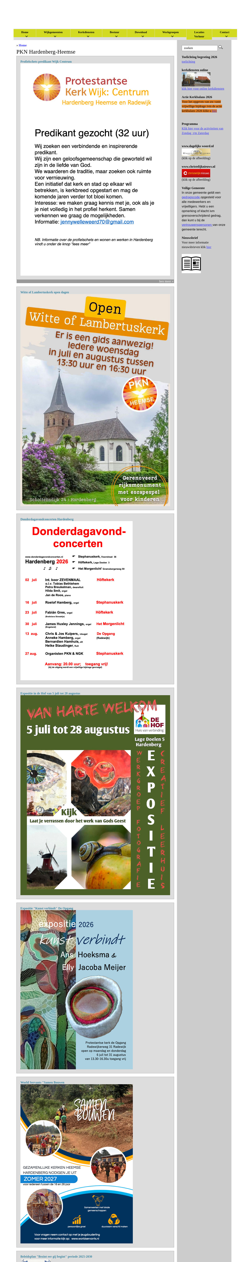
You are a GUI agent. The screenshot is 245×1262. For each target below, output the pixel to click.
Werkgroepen (170, 32)
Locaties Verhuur (199, 34)
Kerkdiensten (86, 32)
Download (141, 32)
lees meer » (166, 281)
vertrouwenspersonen (197, 224)
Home (23, 45)
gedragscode (191, 197)
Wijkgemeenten (53, 32)
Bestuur (114, 32)
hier (208, 247)
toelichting (188, 61)
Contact (224, 32)
